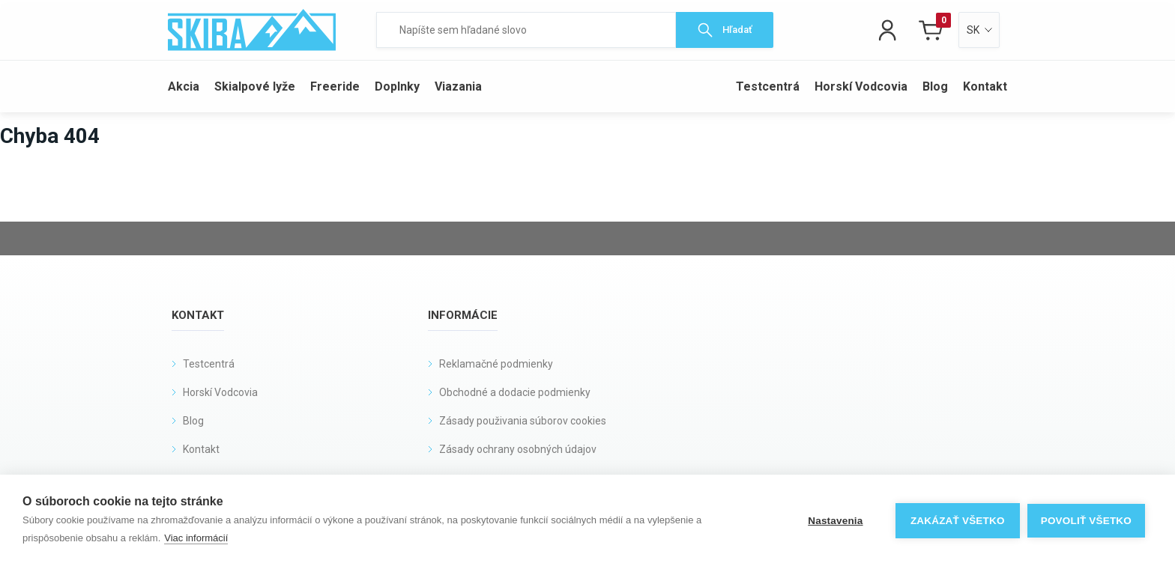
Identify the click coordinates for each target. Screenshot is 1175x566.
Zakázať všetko (957, 520)
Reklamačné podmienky (496, 364)
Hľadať (725, 29)
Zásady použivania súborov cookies (522, 421)
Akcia (183, 86)
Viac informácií (196, 538)
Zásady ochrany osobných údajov (517, 449)
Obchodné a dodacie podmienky (514, 392)
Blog (935, 86)
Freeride (335, 86)
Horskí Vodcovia (861, 86)
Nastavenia (835, 520)
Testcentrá (768, 86)
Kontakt (985, 86)
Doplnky (397, 86)
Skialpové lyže (254, 86)
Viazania (458, 86)
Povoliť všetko (1086, 520)
